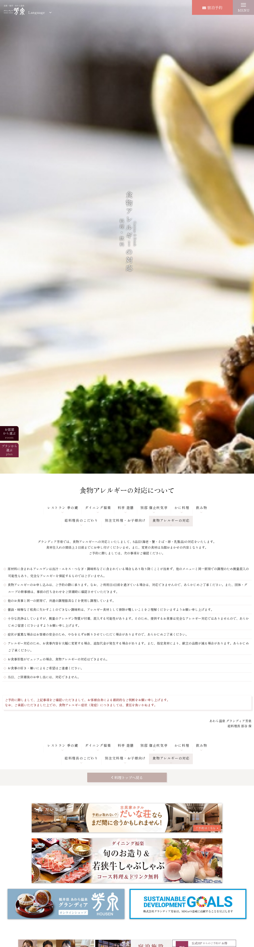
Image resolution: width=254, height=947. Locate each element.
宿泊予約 (212, 7)
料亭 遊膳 (126, 507)
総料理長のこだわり (81, 520)
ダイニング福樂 (98, 507)
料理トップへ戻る (128, 777)
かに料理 (181, 507)
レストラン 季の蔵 (62, 507)
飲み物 (201, 507)
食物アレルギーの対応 (171, 520)
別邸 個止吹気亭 (154, 507)
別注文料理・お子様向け (125, 520)
